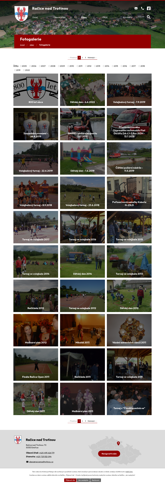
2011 (80, 66)
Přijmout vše (70, 480)
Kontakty (127, 17)
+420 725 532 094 (43, 456)
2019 (18, 70)
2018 (143, 66)
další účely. (129, 472)
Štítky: (16, 66)
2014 (107, 66)
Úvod (34, 17)
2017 (134, 66)
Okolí (105, 17)
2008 (52, 66)
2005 (24, 66)
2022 (27, 70)
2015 (116, 66)
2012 (89, 66)
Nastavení (95, 480)
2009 (62, 66)
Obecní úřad (59, 17)
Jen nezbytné (83, 480)
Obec (84, 17)
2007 (43, 66)
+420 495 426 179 (46, 453)
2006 (33, 66)
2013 (98, 66)
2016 (125, 66)
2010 (72, 66)
